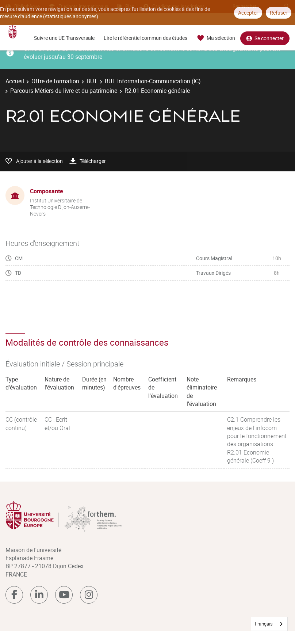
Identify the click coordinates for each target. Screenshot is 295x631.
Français (264, 623)
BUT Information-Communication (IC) (153, 81)
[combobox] (269, 624)
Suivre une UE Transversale (64, 37)
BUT (92, 81)
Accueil (14, 81)
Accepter (248, 12)
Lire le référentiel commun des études (145, 37)
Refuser (278, 12)
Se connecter (265, 38)
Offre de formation (55, 81)
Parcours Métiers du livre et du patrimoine (63, 91)
